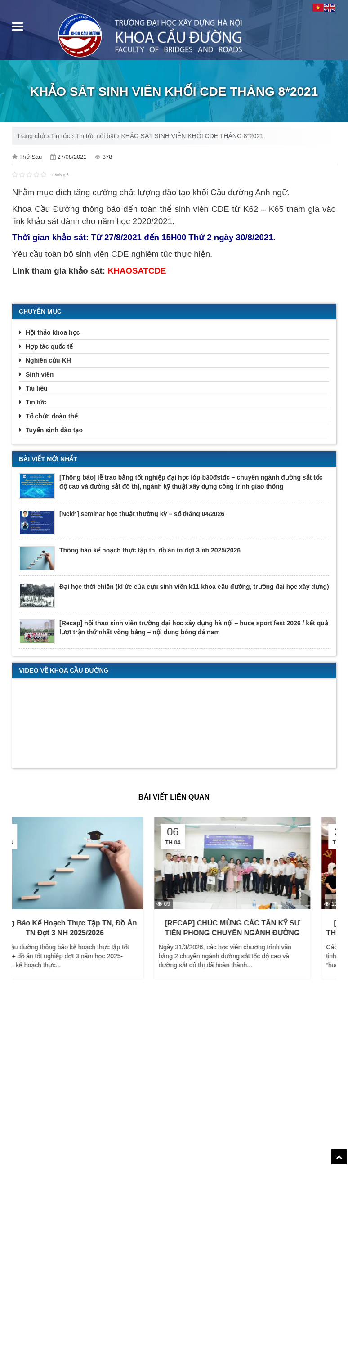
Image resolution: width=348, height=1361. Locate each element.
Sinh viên (40, 374)
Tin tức (60, 135)
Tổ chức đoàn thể (52, 416)
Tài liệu (36, 388)
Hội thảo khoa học (53, 332)
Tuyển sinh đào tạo (54, 430)
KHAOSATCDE (136, 270)
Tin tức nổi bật (96, 135)
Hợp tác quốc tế (49, 346)
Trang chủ (31, 135)
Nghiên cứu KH (48, 360)
